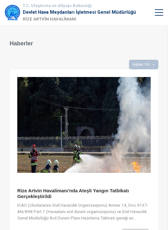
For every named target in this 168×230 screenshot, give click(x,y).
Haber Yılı (141, 64)
